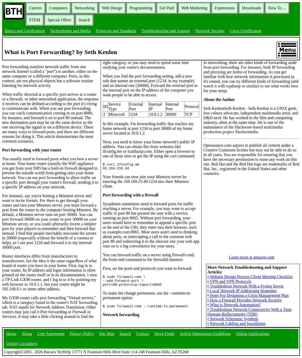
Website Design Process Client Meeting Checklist (250, 276)
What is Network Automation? (234, 305)
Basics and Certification (25, 31)
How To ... (277, 8)
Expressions (225, 8)
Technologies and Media (70, 31)
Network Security (209, 31)
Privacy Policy (82, 333)
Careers (35, 8)
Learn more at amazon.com (251, 257)
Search (84, 20)
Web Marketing (194, 8)
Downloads (251, 8)
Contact (142, 333)
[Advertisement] (242, 212)
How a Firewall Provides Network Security (244, 300)
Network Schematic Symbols (232, 319)
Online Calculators (21, 343)
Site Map (106, 333)
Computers (58, 8)
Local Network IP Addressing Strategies (242, 291)
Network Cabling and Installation (236, 323)
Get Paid (167, 8)
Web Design (112, 8)
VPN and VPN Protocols (229, 281)
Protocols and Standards (116, 31)
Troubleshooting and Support (165, 31)
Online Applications (252, 333)
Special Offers (60, 20)
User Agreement (50, 333)
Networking (84, 8)
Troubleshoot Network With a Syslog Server (245, 286)
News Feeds (164, 333)
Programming (141, 8)
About (27, 333)
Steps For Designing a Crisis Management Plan (248, 295)
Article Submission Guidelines (205, 333)
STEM (34, 20)
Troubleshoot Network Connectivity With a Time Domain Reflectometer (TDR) (249, 311)
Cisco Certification (245, 31)
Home (11, 333)
